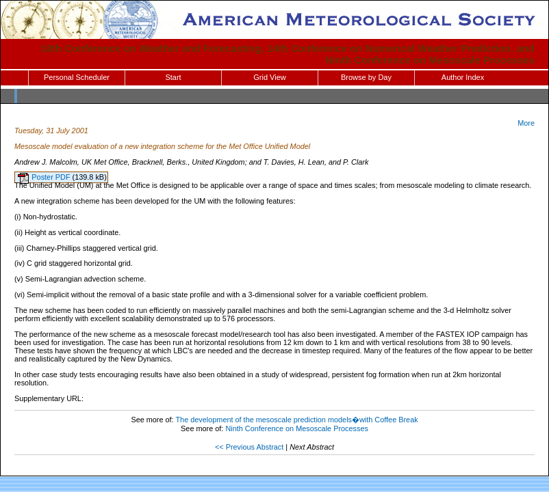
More (526, 123)
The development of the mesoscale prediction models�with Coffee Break (296, 419)
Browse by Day (366, 77)
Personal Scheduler (77, 77)
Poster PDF (51, 177)
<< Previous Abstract (249, 447)
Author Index (463, 77)
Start (173, 77)
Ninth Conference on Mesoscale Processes (296, 428)
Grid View (269, 77)
